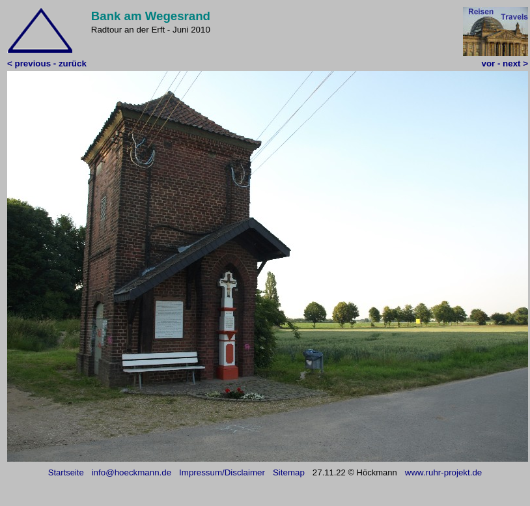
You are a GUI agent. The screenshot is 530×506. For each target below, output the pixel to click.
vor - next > (505, 63)
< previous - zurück (47, 63)
